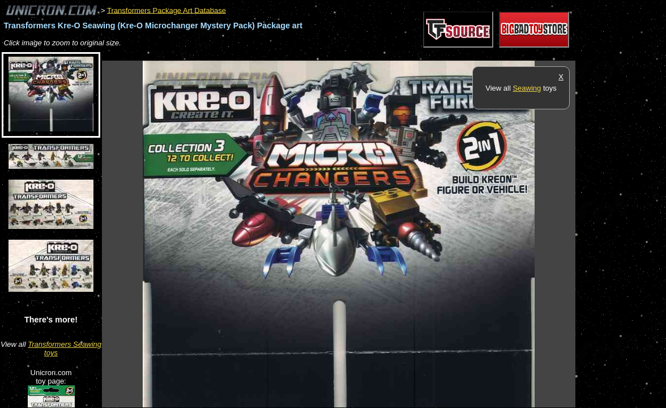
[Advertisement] (308, 54)
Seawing (527, 88)
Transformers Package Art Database (166, 10)
